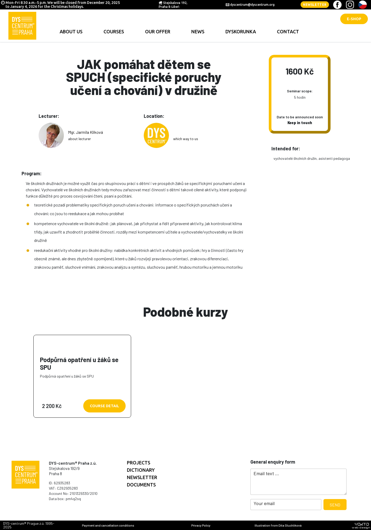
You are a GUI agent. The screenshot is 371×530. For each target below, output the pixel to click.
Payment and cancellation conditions (108, 525)
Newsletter (315, 4)
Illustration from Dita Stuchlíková (278, 525)
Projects (138, 462)
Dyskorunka (240, 31)
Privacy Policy (200, 525)
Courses (114, 31)
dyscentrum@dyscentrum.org (252, 4)
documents (141, 484)
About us (71, 31)
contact (288, 31)
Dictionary (141, 470)
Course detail (104, 406)
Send (335, 504)
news (197, 31)
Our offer (157, 31)
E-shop (354, 19)
